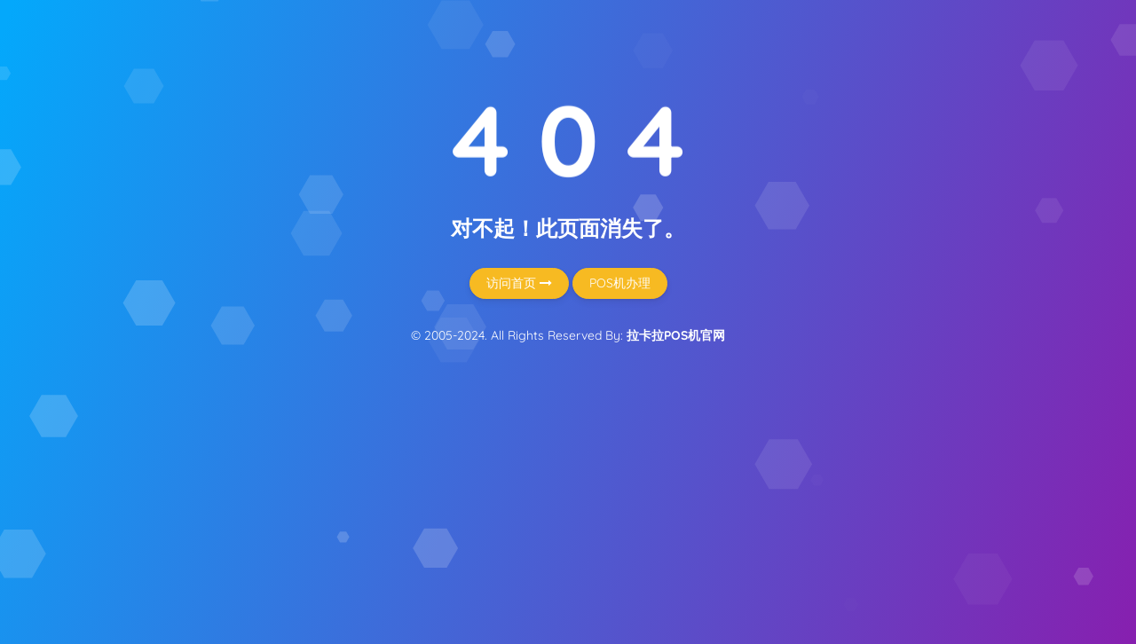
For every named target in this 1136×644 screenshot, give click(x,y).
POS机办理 (620, 283)
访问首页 (519, 283)
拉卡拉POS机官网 (676, 335)
